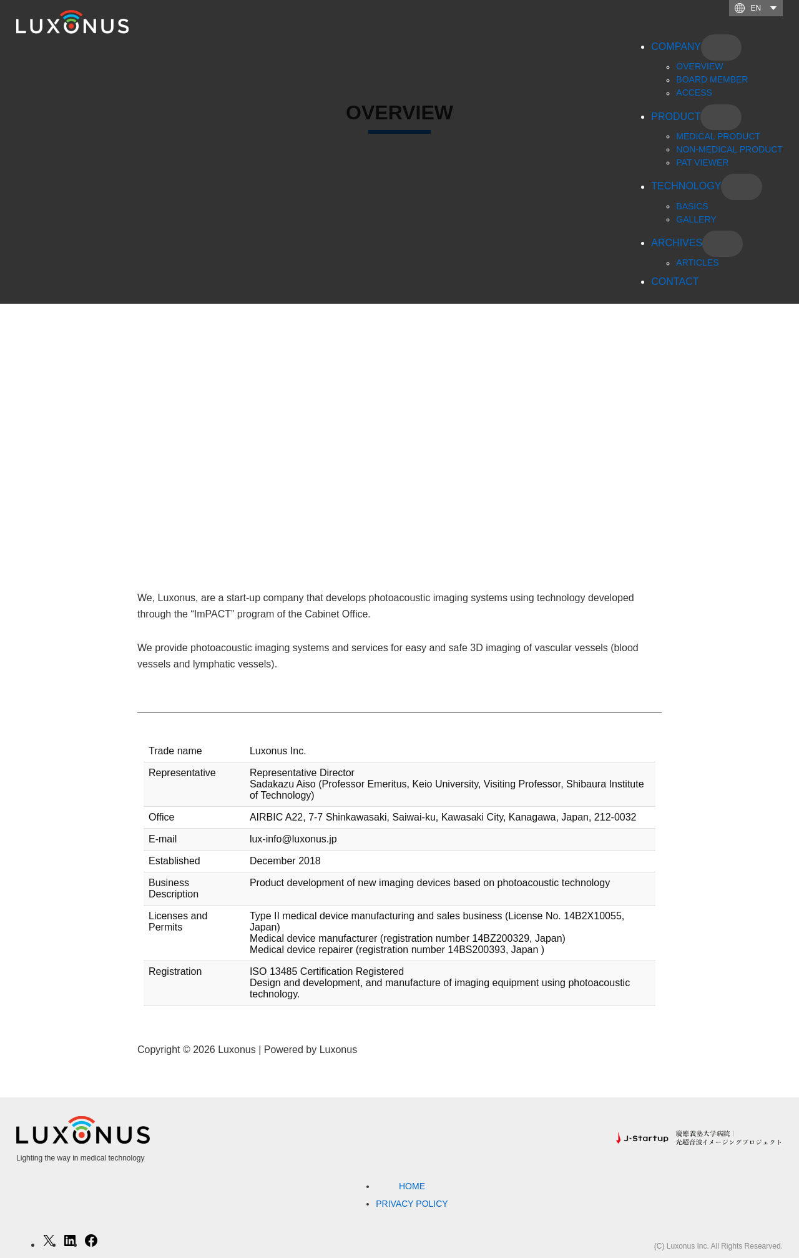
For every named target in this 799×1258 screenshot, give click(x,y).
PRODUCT (675, 116)
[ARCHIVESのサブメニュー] (722, 244)
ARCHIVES (676, 242)
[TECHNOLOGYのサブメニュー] (741, 187)
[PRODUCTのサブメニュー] (720, 117)
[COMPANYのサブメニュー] (721, 47)
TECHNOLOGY (686, 186)
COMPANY (676, 46)
